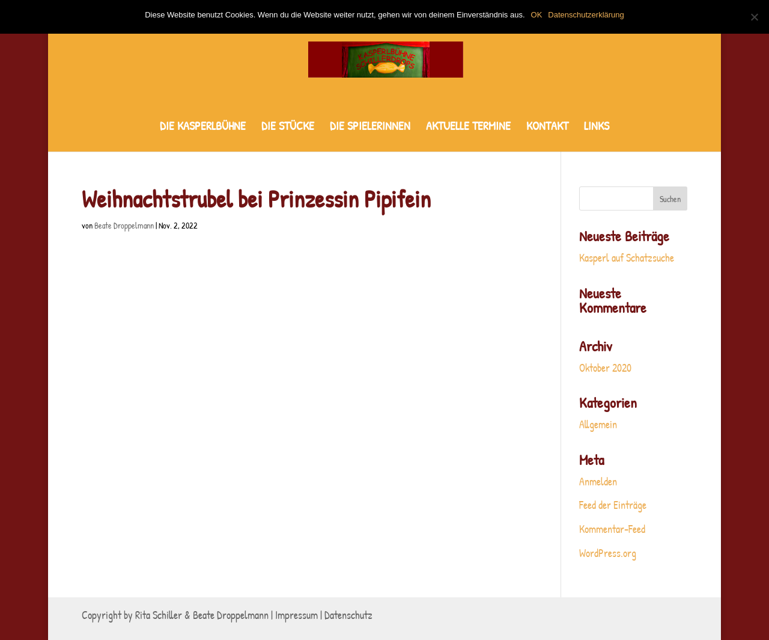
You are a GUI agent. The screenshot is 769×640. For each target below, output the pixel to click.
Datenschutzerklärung (586, 14)
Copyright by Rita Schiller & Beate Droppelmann (175, 615)
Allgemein (598, 424)
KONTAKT (547, 128)
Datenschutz (348, 615)
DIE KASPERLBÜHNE (203, 128)
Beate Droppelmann (124, 225)
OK (537, 14)
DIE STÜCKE (287, 128)
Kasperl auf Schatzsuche (626, 257)
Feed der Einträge (612, 504)
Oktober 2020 (605, 367)
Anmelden (598, 481)
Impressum (296, 615)
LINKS (596, 128)
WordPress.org (607, 553)
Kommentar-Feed (612, 529)
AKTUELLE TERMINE (468, 128)
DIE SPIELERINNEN (370, 128)
